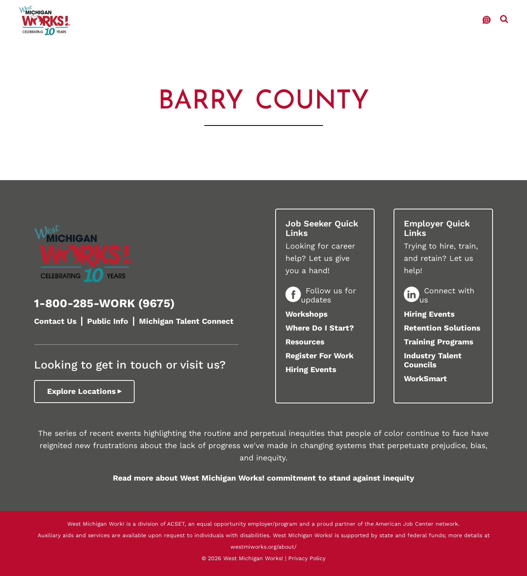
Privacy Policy (306, 558)
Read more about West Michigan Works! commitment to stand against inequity (263, 478)
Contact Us (55, 321)
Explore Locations (81, 391)
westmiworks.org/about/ (263, 547)
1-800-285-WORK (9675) (104, 303)
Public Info (107, 321)
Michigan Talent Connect (186, 321)
